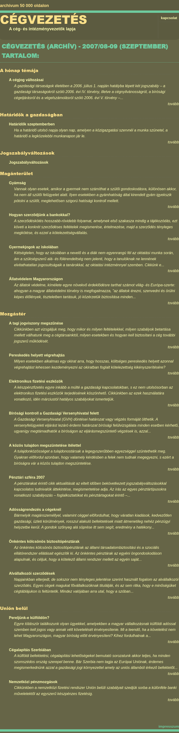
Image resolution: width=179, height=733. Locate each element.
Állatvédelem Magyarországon (36, 279)
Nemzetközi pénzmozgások (33, 682)
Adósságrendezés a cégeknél (35, 510)
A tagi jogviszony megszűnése (36, 323)
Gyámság (17, 183)
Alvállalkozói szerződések (32, 573)
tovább (173, 104)
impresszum (168, 726)
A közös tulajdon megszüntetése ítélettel (45, 445)
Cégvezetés (43, 19)
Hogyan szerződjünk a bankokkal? (39, 215)
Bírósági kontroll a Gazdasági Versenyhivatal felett (54, 413)
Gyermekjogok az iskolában (33, 247)
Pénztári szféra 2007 (27, 477)
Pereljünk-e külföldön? (29, 618)
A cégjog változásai (26, 80)
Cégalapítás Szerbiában (30, 650)
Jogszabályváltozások (28, 162)
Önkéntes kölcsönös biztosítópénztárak (44, 541)
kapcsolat (169, 18)
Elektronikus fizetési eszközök (36, 381)
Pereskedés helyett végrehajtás (37, 355)
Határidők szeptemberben (32, 124)
